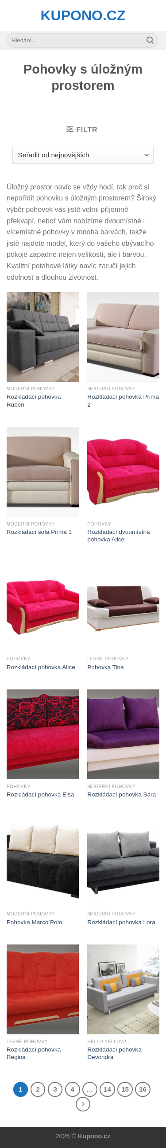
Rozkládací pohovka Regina (34, 1053)
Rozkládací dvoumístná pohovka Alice (118, 536)
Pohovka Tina (105, 667)
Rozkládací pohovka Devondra (114, 1053)
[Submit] (150, 40)
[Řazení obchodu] (83, 155)
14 (107, 1089)
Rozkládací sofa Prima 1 (39, 532)
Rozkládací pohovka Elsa (40, 794)
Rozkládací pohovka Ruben (34, 400)
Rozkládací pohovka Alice (41, 667)
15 (125, 1089)
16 (143, 1089)
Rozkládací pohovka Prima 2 (123, 400)
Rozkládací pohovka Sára (121, 794)
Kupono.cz (83, 15)
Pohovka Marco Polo (34, 922)
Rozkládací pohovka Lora (121, 922)
